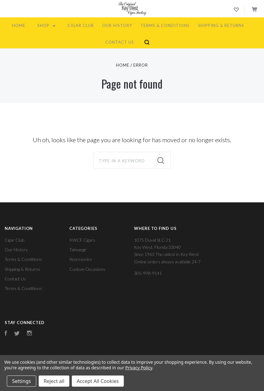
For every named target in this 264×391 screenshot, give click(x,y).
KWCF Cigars (82, 240)
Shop (46, 25)
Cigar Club (80, 25)
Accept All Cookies (98, 381)
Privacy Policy (138, 368)
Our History (117, 25)
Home (18, 25)
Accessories (80, 259)
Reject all (54, 381)
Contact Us (119, 42)
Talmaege (77, 249)
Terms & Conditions (165, 25)
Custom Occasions (87, 269)
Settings (21, 381)
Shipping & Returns (221, 25)
